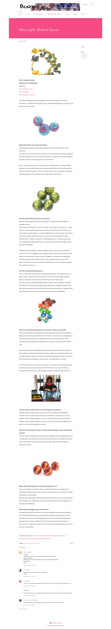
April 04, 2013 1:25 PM (29, 576)
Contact (28, 14)
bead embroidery (35, 535)
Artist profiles (84, 55)
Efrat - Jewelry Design (28, 600)
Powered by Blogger (55, 623)
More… (82, 14)
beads (23, 538)
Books (75, 14)
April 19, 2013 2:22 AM (29, 605)
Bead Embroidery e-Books (54, 14)
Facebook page (24, 92)
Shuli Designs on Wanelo (27, 95)
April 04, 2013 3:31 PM (29, 586)
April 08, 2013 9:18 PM (29, 595)
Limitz (25, 569)
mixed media (41, 538)
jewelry (28, 538)
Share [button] (82, 46)
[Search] (85, 4)
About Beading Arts (39, 14)
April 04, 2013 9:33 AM (29, 565)
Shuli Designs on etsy (26, 89)
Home (20, 14)
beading (48, 538)
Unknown (25, 552)
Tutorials (67, 14)
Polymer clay (84, 57)
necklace (33, 538)
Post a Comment (23, 609)
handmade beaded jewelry (50, 535)
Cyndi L (25, 581)
